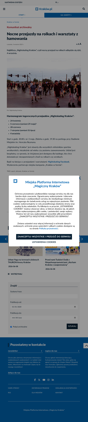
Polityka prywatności (48, 229)
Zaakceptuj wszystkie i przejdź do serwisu (44, 237)
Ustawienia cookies (44, 242)
